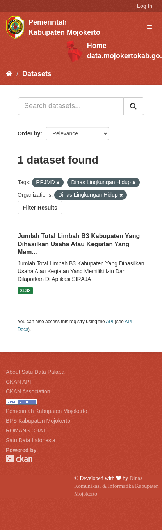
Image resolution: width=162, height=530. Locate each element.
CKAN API (18, 382)
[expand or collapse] (149, 27)
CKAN (19, 459)
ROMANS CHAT (26, 430)
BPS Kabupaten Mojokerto (38, 421)
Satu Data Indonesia (30, 440)
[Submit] (133, 106)
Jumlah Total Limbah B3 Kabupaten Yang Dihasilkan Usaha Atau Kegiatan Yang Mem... (79, 244)
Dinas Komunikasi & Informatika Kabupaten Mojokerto (116, 486)
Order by (29, 133)
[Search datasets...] (71, 106)
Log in (144, 6)
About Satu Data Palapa (35, 372)
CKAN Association (28, 391)
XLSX (25, 290)
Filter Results (40, 208)
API (109, 321)
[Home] (9, 74)
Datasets (37, 74)
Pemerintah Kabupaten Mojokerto (46, 411)
